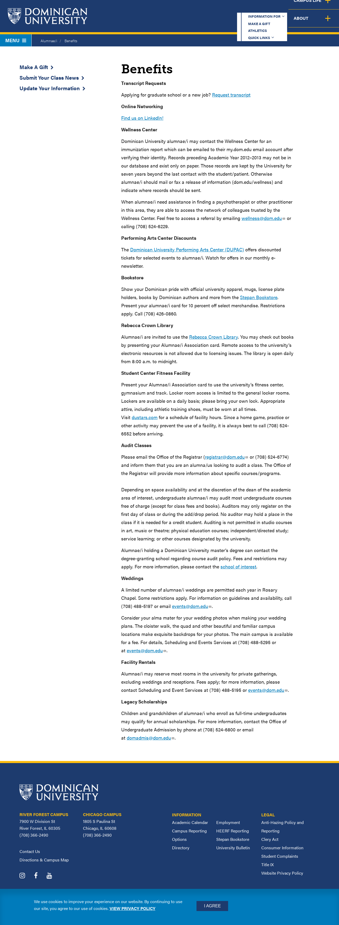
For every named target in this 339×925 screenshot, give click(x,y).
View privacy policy (132, 908)
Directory (180, 848)
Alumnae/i (49, 40)
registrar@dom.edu (226, 456)
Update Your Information (49, 88)
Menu (15, 40)
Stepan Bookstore (258, 297)
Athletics (228, 9)
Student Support (237, 22)
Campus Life (287, 22)
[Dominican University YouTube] (53, 876)
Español (304, 9)
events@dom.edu (192, 606)
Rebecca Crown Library (213, 336)
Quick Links (264, 9)
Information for (145, 9)
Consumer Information (282, 848)
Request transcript (231, 94)
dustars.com (145, 417)
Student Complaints (279, 856)
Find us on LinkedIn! (142, 117)
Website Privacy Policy (282, 873)
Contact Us (29, 851)
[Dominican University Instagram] (26, 876)
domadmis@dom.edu (151, 737)
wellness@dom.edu (264, 218)
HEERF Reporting (232, 831)
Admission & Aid (183, 22)
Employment (228, 822)
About (324, 22)
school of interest (238, 566)
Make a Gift (192, 9)
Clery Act (269, 839)
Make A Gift (33, 67)
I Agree (212, 906)
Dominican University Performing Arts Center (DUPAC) (187, 249)
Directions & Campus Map (44, 860)
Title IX (267, 864)
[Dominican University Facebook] (40, 876)
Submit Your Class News (49, 77)
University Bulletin (233, 848)
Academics (136, 22)
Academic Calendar (190, 822)
